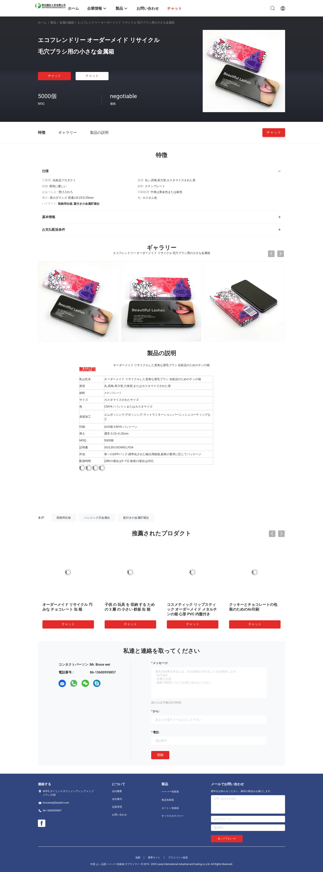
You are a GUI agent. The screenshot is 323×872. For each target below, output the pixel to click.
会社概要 (117, 791)
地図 (137, 857)
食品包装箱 (168, 799)
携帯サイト (154, 857)
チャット (54, 76)
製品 (53, 22)
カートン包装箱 (170, 808)
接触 (160, 755)
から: (156, 711)
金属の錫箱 (67, 22)
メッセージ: (160, 663)
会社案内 (117, 799)
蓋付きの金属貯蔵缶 (136, 517)
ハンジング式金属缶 (97, 517)
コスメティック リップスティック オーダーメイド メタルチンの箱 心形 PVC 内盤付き (192, 609)
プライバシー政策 (178, 857)
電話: (156, 732)
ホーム (42, 22)
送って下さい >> (227, 838)
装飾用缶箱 (63, 517)
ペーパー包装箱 (170, 791)
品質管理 (117, 806)
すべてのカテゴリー (173, 815)
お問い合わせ (119, 814)
